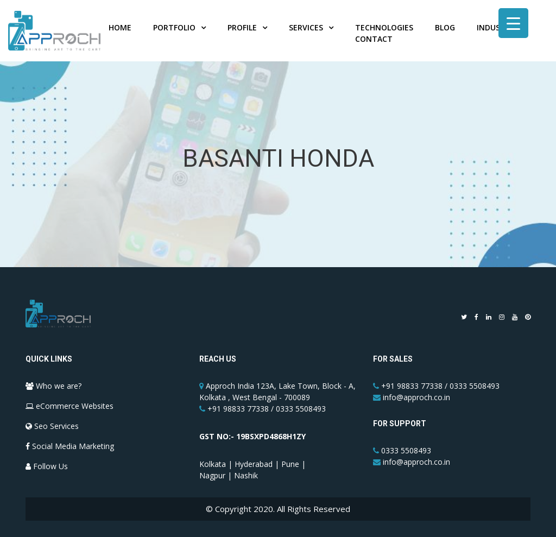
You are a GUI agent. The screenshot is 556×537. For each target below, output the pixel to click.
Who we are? (53, 386)
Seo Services (52, 426)
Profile (242, 27)
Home (120, 27)
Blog (445, 27)
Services (306, 27)
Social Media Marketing (70, 446)
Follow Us (47, 466)
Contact (374, 39)
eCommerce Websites (69, 406)
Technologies (384, 27)
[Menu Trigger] (513, 23)
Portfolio (174, 27)
